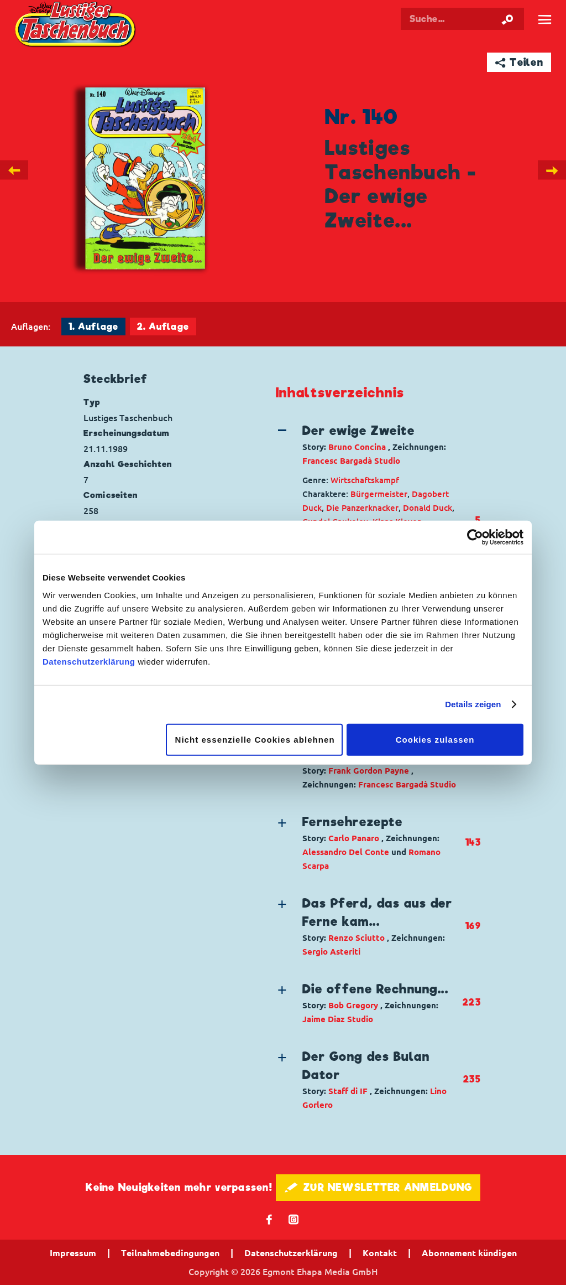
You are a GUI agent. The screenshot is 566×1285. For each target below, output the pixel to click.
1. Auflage (93, 327)
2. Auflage (163, 327)
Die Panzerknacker (362, 507)
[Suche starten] (507, 19)
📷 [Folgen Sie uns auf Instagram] (294, 1219)
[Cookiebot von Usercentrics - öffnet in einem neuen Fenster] (475, 537)
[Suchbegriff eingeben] (462, 19)
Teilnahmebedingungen (170, 1253)
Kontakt (380, 1253)
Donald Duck (427, 507)
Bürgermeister (378, 494)
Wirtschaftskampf (365, 480)
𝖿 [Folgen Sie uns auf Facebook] (269, 1219)
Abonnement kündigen (469, 1253)
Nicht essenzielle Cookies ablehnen (255, 739)
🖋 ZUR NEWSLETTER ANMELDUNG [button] (378, 1187)
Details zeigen (473, 704)
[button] (369, 444)
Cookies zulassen (435, 739)
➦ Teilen (519, 62)
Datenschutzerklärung (89, 661)
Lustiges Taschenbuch (76, 25)
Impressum (73, 1253)
